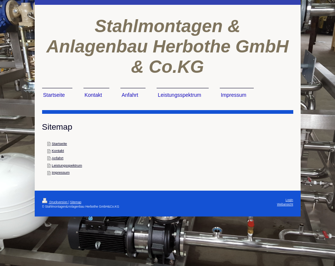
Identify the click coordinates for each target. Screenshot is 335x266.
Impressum (60, 172)
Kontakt (58, 151)
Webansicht (285, 204)
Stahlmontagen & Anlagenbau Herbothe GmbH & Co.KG (167, 46)
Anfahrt (58, 158)
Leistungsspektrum (67, 165)
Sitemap (76, 202)
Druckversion (55, 202)
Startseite (59, 143)
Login (289, 200)
